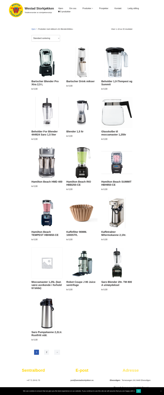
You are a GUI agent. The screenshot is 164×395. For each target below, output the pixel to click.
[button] (92, 8)
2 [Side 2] (46, 352)
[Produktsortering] (46, 38)
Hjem (60, 8)
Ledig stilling (133, 8)
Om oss (72, 8)
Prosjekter (103, 8)
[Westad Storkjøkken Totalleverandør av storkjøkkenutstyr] (31, 10)
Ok (138, 391)
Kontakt (118, 8)
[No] (161, 391)
